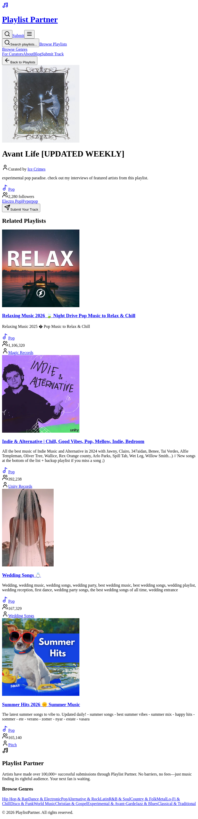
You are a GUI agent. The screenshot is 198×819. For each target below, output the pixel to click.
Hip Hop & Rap (15, 799)
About (28, 54)
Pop (64, 799)
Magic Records (20, 352)
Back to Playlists (19, 60)
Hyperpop (29, 201)
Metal (161, 799)
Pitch (12, 745)
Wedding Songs (21, 616)
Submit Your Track (21, 207)
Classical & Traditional (177, 803)
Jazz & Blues (147, 803)
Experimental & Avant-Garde (111, 803)
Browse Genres (14, 49)
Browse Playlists (53, 44)
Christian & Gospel (71, 803)
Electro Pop (11, 201)
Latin (104, 799)
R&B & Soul (119, 799)
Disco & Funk (22, 803)
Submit (18, 35)
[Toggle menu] (29, 34)
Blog (37, 54)
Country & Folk (143, 799)
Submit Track (52, 54)
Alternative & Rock (84, 799)
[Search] (7, 34)
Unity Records (20, 486)
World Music (44, 803)
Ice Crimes (37, 169)
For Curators (12, 54)
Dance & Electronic (44, 799)
